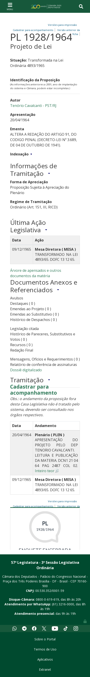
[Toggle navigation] (10, 6)
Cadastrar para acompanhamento (33, 390)
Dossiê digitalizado (26, 369)
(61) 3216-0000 (63, 604)
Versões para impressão (62, 25)
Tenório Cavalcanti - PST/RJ (33, 105)
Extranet (45, 669)
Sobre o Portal (45, 639)
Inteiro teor (44, 470)
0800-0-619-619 (47, 599)
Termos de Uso (45, 649)
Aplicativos (45, 659)
